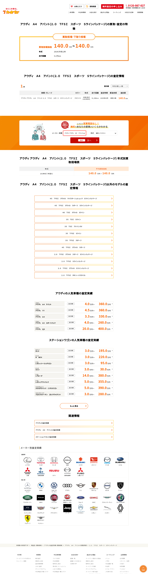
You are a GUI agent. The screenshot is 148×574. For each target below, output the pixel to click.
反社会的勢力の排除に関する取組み (102, 570)
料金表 (108, 516)
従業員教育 (89, 529)
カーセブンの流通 (91, 516)
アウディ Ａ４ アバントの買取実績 (76, 497)
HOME (18, 505)
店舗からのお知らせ (76, 511)
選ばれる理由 (104, 12)
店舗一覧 (73, 508)
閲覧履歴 (93, 6)
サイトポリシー (118, 570)
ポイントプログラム (40, 519)
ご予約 (108, 511)
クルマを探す (56, 508)
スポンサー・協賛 (124, 511)
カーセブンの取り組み (92, 522)
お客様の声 (74, 514)
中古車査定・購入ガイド (42, 522)
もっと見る (74, 364)
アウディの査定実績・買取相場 (53, 497)
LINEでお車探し (57, 519)
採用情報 (140, 12)
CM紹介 (122, 514)
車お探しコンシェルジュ (59, 516)
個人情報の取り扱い (55, 570)
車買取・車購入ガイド (126, 524)
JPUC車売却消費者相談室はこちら (95, 538)
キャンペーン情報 (21, 511)
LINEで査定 (38, 516)
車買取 (72, 12)
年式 (92, 133)
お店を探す (93, 12)
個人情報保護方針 (42, 570)
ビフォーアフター (110, 519)
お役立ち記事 (129, 12)
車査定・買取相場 (36, 497)
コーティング (117, 12)
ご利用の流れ (110, 522)
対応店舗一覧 (110, 514)
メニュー (108, 508)
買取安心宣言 (39, 511)
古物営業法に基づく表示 (83, 570)
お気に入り (78, 6)
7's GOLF (122, 519)
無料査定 (38, 508)
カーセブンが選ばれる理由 (93, 508)
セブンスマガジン (124, 522)
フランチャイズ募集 (125, 527)
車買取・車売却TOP (22, 497)
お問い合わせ (128, 570)
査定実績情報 (39, 514)
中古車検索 (82, 12)
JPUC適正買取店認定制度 (93, 524)
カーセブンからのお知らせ (23, 508)
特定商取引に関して (68, 570)
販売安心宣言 (57, 514)
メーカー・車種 (57, 133)
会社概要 (122, 508)
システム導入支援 (125, 529)
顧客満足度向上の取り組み (94, 527)
